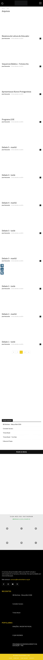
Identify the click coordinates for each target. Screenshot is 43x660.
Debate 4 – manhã (9, 203)
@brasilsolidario (21, 519)
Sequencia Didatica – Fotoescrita (15, 64)
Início (3, 8)
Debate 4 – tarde (8, 175)
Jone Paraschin (6, 38)
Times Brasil (6, 433)
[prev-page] (13, 352)
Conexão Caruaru (8, 428)
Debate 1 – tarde (8, 342)
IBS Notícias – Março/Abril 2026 (12, 424)
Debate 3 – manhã (9, 258)
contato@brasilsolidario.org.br (20, 579)
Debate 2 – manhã (9, 314)
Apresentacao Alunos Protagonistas (16, 91)
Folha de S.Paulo (7, 441)
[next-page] (28, 352)
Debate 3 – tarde (8, 230)
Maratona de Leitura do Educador (15, 36)
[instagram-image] (7, 528)
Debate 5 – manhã (9, 147)
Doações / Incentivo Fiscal (22, 626)
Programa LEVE (8, 119)
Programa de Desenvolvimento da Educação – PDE (24, 644)
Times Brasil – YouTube (10, 437)
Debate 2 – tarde (8, 286)
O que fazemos (17, 635)
